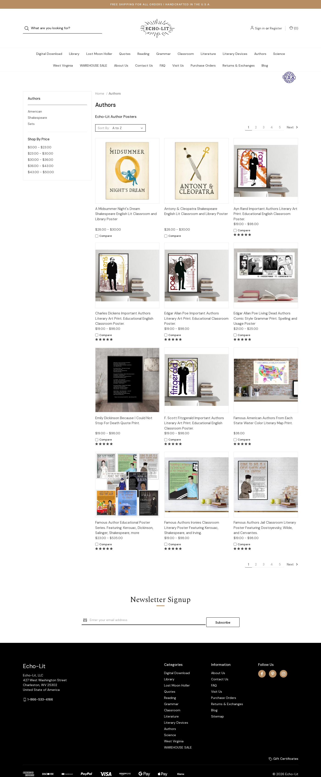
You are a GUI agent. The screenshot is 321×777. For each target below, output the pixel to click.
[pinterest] (273, 662)
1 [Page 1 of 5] (248, 118)
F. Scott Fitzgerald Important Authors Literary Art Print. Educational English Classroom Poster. (194, 414)
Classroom (186, 44)
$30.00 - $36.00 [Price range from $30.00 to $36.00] (40, 150)
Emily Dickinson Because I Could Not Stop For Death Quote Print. (123, 411)
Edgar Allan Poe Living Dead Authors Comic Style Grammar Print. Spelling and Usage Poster (265, 309)
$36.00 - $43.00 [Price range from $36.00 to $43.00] (40, 157)
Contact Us (144, 56)
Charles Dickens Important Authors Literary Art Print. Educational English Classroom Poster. (124, 309)
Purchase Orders (203, 56)
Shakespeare (37, 108)
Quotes (125, 44)
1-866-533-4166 (40, 688)
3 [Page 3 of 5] (264, 118)
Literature (208, 44)
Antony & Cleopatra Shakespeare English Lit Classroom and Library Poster (196, 202)
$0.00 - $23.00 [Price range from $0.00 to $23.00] (39, 138)
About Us (121, 56)
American (35, 102)
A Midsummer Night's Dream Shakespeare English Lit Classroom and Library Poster (126, 204)
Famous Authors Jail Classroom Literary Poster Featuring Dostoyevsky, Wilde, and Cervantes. (265, 518)
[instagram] (283, 662)
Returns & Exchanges (239, 56)
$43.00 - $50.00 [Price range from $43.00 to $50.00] (41, 163)
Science (279, 44)
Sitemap (217, 705)
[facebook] (262, 662)
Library (74, 44)
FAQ (162, 56)
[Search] (28, 24)
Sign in (260, 24)
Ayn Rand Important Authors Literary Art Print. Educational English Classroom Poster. (265, 204)
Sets (31, 115)
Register (276, 24)
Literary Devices (235, 44)
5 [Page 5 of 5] (280, 118)
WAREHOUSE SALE (93, 56)
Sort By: (104, 119)
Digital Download (49, 44)
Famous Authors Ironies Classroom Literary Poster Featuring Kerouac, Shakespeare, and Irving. (191, 518)
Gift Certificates (283, 747)
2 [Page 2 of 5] (256, 118)
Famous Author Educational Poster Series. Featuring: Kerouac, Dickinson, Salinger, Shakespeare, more (124, 518)
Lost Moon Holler (99, 44)
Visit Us (178, 56)
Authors (260, 44)
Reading (143, 44)
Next (292, 118)
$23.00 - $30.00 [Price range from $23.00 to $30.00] (40, 144)
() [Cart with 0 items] (293, 23)
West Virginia (63, 56)
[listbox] (128, 118)
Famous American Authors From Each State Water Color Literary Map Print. (263, 411)
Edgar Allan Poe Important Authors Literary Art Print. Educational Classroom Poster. (196, 309)
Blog (265, 56)
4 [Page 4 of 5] (272, 118)
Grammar (163, 44)
